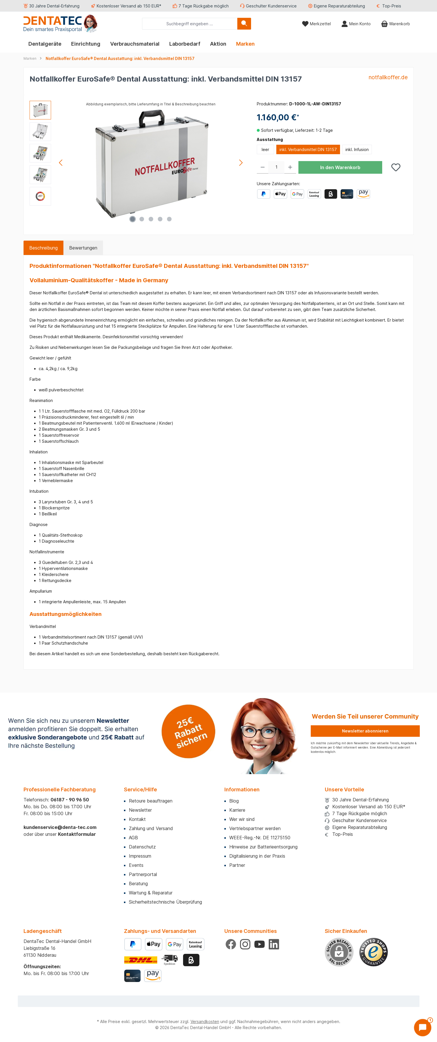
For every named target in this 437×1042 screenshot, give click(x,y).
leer (265, 149)
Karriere (237, 810)
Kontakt (137, 819)
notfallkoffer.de (388, 77)
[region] (137, 162)
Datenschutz (142, 847)
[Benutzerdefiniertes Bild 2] (170, 960)
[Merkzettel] (316, 24)
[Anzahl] (276, 167)
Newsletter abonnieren (365, 730)
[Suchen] (244, 24)
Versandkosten (205, 1021)
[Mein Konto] (355, 24)
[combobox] (190, 24)
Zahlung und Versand (151, 828)
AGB (133, 837)
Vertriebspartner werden (255, 828)
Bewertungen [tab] (83, 248)
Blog (234, 801)
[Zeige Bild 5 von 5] (169, 219)
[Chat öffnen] (422, 1027)
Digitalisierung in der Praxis (257, 856)
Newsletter (140, 810)
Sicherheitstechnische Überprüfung (165, 902)
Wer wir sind (242, 819)
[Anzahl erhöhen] (290, 167)
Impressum (140, 856)
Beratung (138, 883)
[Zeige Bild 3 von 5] (151, 219)
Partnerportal (143, 874)
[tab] (43, 248)
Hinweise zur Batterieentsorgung (263, 847)
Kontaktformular (77, 834)
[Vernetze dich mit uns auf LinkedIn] (273, 944)
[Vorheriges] (61, 162)
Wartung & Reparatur (150, 893)
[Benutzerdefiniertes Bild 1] (373, 952)
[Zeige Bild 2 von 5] (141, 219)
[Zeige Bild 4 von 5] (160, 219)
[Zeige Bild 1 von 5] (132, 219)
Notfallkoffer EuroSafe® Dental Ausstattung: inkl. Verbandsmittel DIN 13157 (120, 58)
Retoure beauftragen (150, 801)
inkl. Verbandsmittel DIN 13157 (308, 149)
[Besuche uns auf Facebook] (230, 944)
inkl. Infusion (357, 149)
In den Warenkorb (340, 167)
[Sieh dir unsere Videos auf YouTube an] (259, 944)
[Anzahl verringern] (263, 167)
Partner (237, 865)
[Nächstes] (240, 162)
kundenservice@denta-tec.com (60, 827)
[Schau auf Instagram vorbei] (245, 944)
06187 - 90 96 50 (70, 800)
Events (136, 865)
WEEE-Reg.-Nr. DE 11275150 (259, 837)
